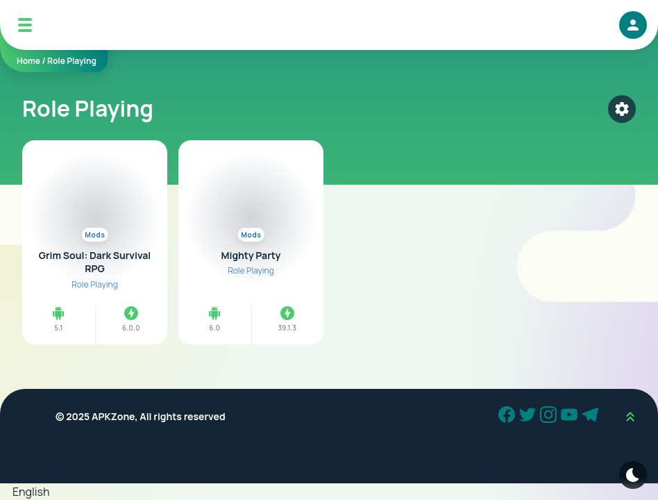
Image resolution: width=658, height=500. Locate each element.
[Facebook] (508, 416)
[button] (329, 491)
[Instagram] (550, 416)
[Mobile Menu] (25, 25)
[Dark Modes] (633, 475)
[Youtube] (571, 416)
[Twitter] (529, 416)
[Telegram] (592, 416)
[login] (633, 25)
